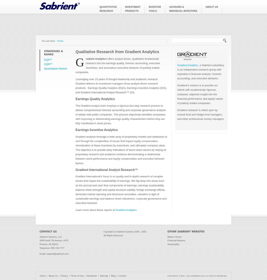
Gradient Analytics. (126, 210)
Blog (113, 276)
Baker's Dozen (174, 237)
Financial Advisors (176, 240)
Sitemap (104, 276)
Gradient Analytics (187, 65)
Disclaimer (92, 276)
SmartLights (173, 244)
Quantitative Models (55, 68)
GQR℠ (48, 64)
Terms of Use (77, 276)
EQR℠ (48, 59)
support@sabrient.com (57, 254)
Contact (122, 276)
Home (60, 41)
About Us (53, 276)
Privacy (64, 276)
